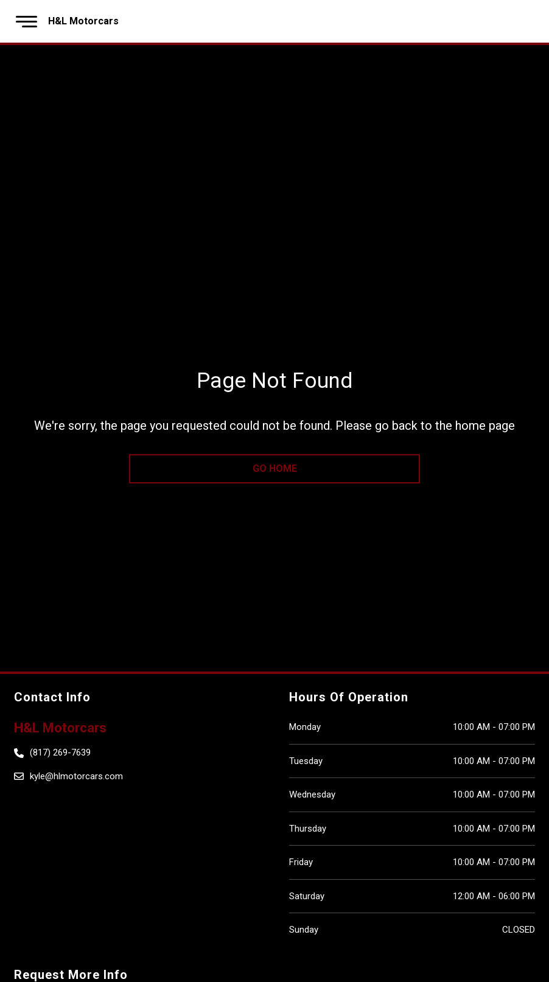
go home (275, 468)
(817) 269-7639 (60, 752)
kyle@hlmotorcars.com (76, 776)
